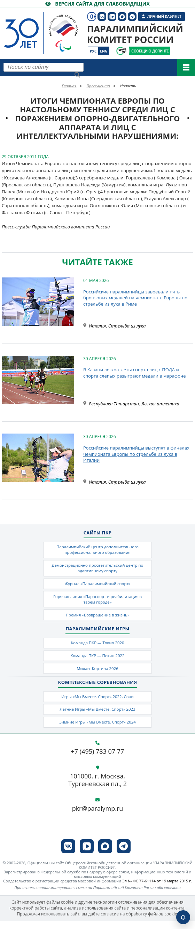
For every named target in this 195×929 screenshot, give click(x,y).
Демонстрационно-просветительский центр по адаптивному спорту (97, 569)
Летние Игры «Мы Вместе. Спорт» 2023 (97, 716)
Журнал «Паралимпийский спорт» (97, 586)
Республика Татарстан (114, 404)
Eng (103, 51)
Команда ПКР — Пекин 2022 (97, 661)
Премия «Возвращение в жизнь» (97, 619)
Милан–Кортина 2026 (97, 674)
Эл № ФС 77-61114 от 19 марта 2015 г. (157, 889)
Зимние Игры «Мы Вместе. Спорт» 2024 (97, 730)
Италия (97, 326)
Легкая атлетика (160, 404)
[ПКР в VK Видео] (87, 855)
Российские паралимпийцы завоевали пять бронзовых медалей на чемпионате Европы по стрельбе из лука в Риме (135, 298)
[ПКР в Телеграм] (124, 855)
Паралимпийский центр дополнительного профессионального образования (97, 550)
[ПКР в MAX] (105, 855)
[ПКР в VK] (68, 855)
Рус (93, 51)
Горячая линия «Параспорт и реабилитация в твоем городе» (97, 602)
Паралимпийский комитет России (135, 34)
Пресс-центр (98, 85)
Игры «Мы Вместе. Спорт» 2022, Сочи (97, 703)
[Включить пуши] (183, 917)
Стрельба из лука (127, 326)
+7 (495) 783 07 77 (97, 760)
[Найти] (77, 75)
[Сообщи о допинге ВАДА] (121, 51)
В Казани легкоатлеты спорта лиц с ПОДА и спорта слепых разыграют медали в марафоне (134, 372)
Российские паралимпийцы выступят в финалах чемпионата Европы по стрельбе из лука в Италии (136, 454)
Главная (69, 85)
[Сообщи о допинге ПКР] (149, 51)
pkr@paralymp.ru (97, 817)
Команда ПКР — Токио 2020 (97, 647)
